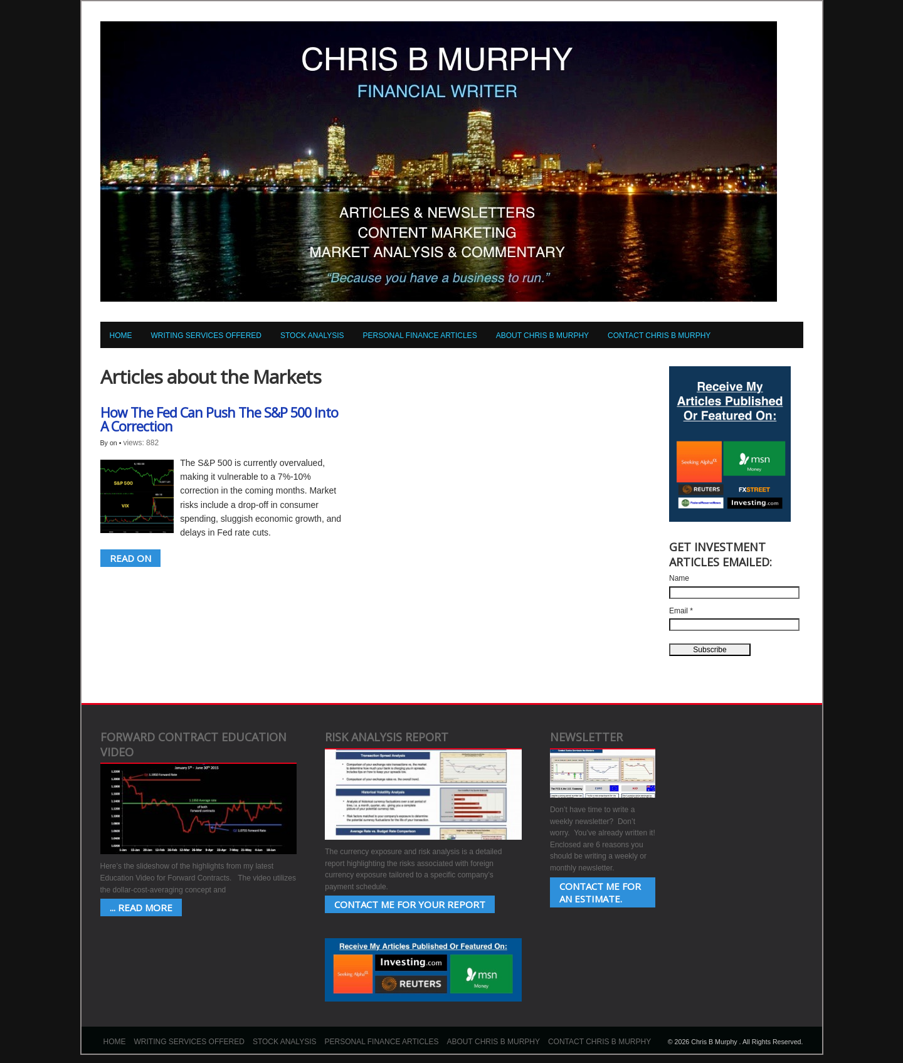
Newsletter (586, 736)
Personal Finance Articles (420, 335)
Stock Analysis (312, 335)
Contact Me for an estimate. (600, 892)
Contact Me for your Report (409, 904)
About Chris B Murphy (542, 335)
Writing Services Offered (206, 335)
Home (121, 335)
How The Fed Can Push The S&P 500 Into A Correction (219, 419)
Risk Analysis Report (386, 736)
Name (679, 578)
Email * (681, 610)
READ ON (130, 558)
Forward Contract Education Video (193, 744)
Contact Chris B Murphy (659, 335)
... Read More (141, 907)
